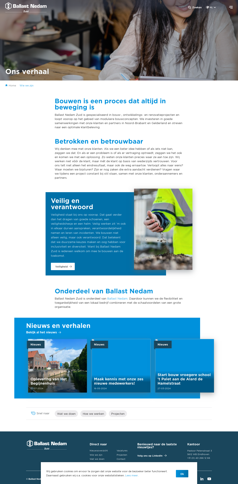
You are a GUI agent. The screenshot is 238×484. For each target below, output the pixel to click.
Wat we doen (66, 413)
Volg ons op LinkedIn (151, 455)
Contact (121, 459)
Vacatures (122, 450)
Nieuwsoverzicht (99, 450)
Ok (182, 473)
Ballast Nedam (117, 298)
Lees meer (131, 475)
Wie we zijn (96, 455)
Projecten (118, 413)
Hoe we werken (93, 413)
